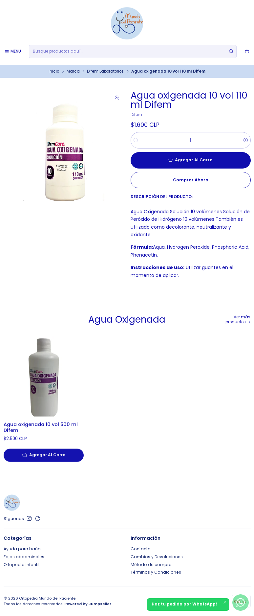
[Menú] (13, 51)
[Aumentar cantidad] (245, 140)
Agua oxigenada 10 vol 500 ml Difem (41, 443)
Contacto (141, 549)
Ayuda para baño (22, 549)
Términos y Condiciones (156, 572)
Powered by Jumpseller (87, 603)
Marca (73, 72)
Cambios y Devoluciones (157, 556)
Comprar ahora (190, 180)
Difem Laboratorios (105, 72)
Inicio (54, 72)
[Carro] (246, 51)
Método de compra (151, 564)
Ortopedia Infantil (21, 564)
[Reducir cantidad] (135, 140)
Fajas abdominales (24, 556)
